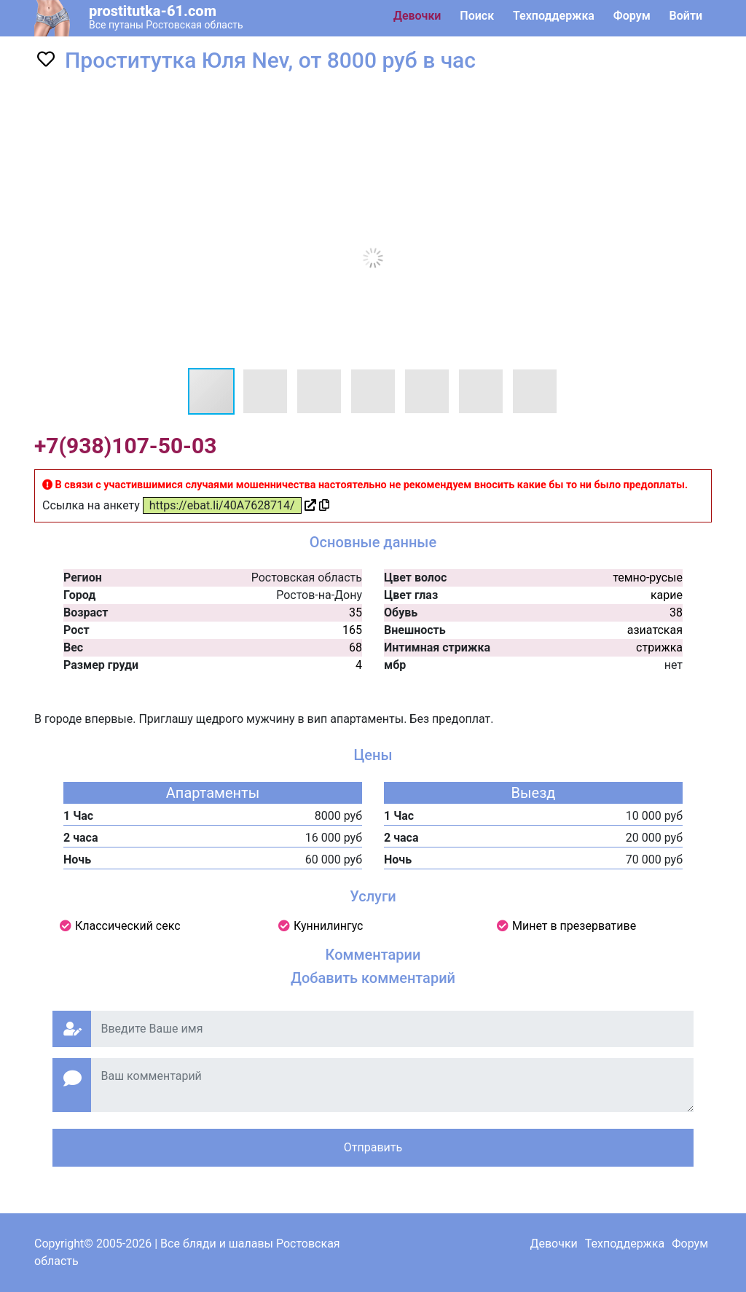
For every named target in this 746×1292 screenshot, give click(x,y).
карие (667, 595)
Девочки (417, 16)
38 (676, 612)
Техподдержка (553, 16)
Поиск (477, 16)
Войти (686, 16)
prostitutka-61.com (152, 11)
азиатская (655, 630)
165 (352, 630)
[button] (615, 99)
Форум (632, 16)
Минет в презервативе (574, 926)
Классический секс (128, 926)
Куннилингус (329, 926)
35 (355, 612)
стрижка (659, 647)
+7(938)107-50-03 (125, 445)
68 (355, 647)
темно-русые (648, 577)
